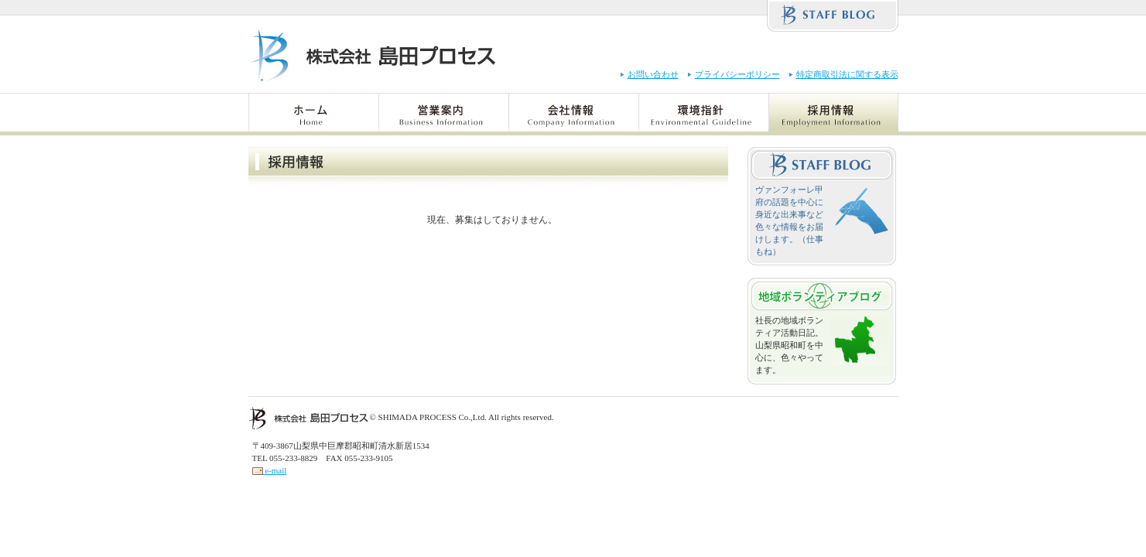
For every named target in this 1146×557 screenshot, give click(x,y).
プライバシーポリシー (737, 74)
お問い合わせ (653, 74)
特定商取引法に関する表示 (847, 74)
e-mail (269, 470)
